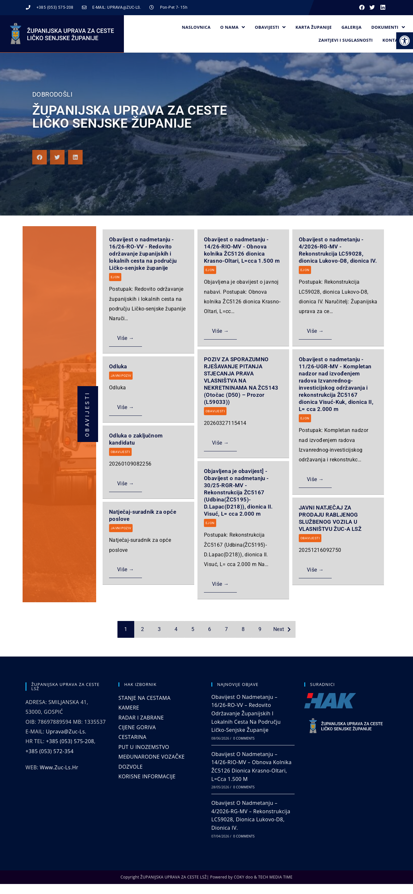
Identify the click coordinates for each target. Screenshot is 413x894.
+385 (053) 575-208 (70, 741)
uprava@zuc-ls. (66, 731)
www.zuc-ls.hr (59, 767)
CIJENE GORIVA (137, 727)
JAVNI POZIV (121, 375)
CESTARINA (132, 737)
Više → (125, 338)
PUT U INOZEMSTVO (143, 747)
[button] (404, 40)
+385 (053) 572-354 (49, 751)
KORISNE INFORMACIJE (147, 776)
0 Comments (244, 738)
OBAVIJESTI (215, 411)
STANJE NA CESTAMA (144, 697)
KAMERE (128, 707)
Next (278, 629)
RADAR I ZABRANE (141, 717)
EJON (115, 277)
